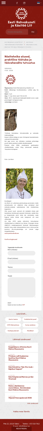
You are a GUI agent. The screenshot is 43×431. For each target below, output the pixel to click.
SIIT (23, 305)
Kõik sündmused (32, 403)
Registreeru (21, 429)
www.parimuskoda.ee (12, 233)
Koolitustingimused (11, 239)
